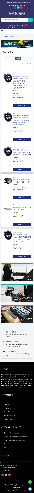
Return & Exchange (9, 415)
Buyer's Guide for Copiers (11, 433)
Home (6, 36)
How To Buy (7, 447)
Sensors (12, 36)
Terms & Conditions (10, 412)
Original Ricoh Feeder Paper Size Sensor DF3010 (22, 207)
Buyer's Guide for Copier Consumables (15, 436)
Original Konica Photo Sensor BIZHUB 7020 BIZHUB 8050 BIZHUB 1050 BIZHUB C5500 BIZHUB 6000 (22, 236)
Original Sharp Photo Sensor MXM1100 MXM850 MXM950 (22, 179)
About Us (6, 404)
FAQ (5, 444)
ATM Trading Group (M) (20, 490)
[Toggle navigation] (2, 31)
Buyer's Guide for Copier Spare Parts (14, 440)
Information (7, 408)
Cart (23, 25)
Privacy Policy (8, 419)
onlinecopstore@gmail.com (23, 2)
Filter (18, 58)
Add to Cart (22, 105)
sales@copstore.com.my (18, 5)
